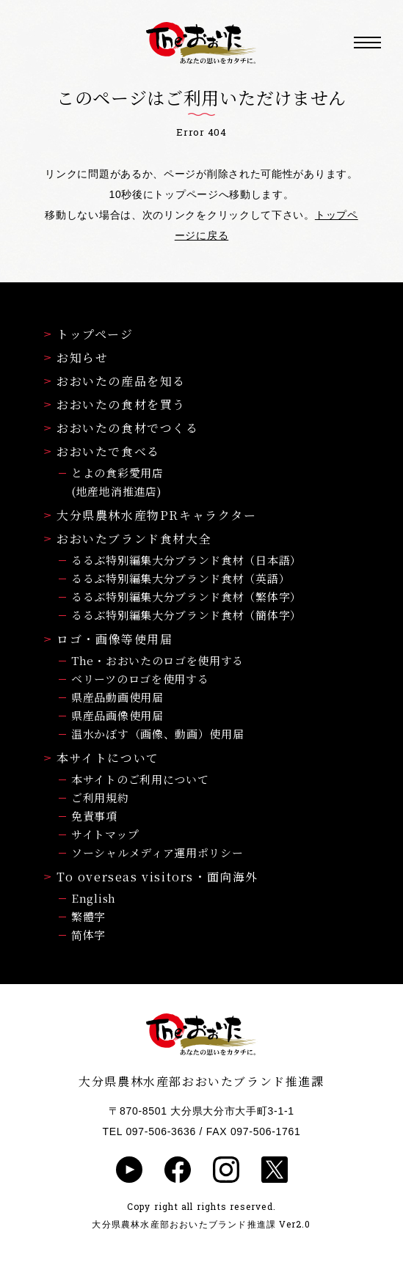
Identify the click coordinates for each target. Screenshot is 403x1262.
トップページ (89, 334)
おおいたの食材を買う (115, 404)
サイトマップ (105, 834)
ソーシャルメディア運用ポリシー (157, 852)
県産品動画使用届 (117, 697)
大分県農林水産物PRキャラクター (150, 515)
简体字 (88, 934)
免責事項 (94, 815)
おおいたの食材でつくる (121, 427)
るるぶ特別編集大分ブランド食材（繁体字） (186, 596)
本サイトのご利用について (139, 779)
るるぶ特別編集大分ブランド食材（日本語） (186, 560)
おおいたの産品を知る (115, 381)
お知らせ (76, 357)
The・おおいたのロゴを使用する (157, 660)
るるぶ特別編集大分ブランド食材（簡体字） (186, 615)
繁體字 (88, 916)
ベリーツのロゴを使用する (139, 678)
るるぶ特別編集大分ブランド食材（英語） (180, 578)
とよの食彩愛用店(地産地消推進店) (117, 482)
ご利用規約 (100, 797)
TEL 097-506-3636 (149, 1131)
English (93, 898)
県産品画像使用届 (117, 715)
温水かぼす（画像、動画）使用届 (157, 733)
